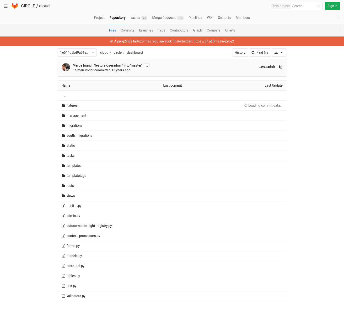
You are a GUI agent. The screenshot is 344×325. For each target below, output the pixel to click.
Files (112, 30)
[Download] (279, 52)
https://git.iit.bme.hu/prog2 (214, 41)
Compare (213, 30)
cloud (44, 5)
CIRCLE (28, 5)
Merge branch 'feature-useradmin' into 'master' (107, 65)
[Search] (307, 6)
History (240, 52)
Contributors (179, 30)
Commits (127, 30)
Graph (197, 30)
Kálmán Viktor (83, 70)
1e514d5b (267, 67)
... (146, 65)
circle (118, 52)
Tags (161, 30)
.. (64, 95)
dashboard (135, 52)
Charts (230, 30)
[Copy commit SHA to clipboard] (280, 66)
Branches (146, 30)
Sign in (333, 6)
